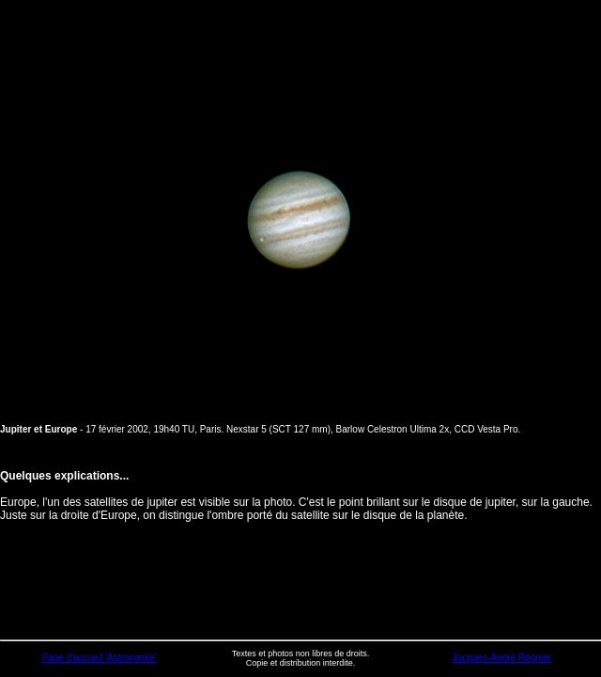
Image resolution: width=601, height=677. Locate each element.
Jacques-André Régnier (502, 658)
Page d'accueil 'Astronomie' (99, 658)
